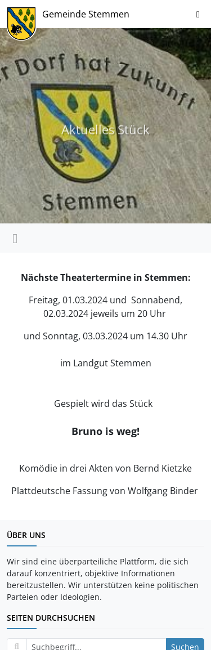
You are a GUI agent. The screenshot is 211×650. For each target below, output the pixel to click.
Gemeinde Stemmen (85, 14)
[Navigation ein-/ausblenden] (198, 14)
